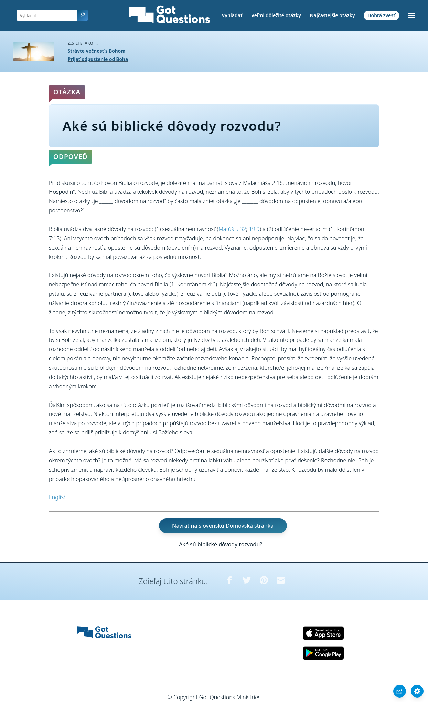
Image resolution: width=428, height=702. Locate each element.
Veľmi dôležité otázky (276, 15)
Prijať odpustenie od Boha (98, 59)
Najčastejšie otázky (332, 15)
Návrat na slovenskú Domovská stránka (223, 526)
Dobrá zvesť (381, 15)
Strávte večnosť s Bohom (97, 51)
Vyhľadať (232, 15)
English (58, 497)
